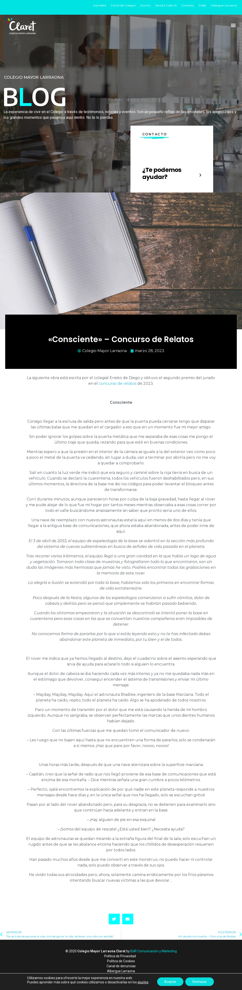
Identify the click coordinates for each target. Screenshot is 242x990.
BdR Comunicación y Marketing (153, 951)
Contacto (187, 5)
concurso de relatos (117, 383)
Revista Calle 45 (166, 5)
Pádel (202, 5)
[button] (233, 25)
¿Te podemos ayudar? (162, 173)
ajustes (143, 982)
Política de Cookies (121, 961)
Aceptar (170, 982)
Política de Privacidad (120, 956)
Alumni (145, 5)
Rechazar (199, 982)
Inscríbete (99, 5)
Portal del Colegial (123, 5)
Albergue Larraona (224, 5)
